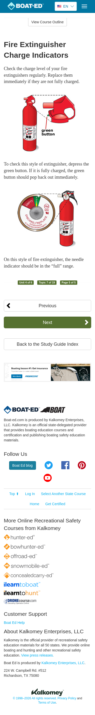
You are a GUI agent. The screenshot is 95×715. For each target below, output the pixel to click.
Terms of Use (47, 702)
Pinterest (82, 465)
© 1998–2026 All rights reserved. (35, 698)
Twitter (49, 465)
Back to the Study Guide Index (47, 344)
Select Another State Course (63, 494)
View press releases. (37, 655)
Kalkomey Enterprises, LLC (63, 663)
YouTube (48, 478)
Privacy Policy (67, 698)
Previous (47, 305)
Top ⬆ (14, 494)
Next (47, 322)
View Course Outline (47, 22)
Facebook (65, 465)
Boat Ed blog (22, 465)
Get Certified (55, 504)
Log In (30, 494)
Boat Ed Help (14, 623)
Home (34, 504)
